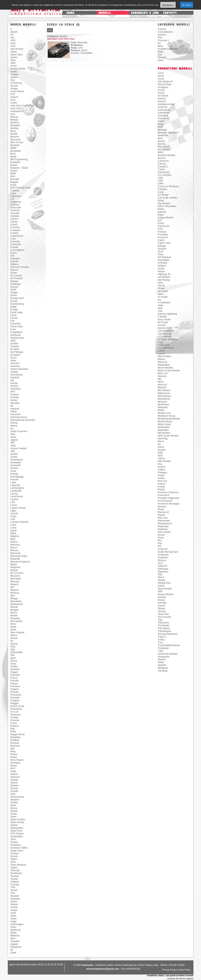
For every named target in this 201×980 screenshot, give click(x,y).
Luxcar (161, 350)
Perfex (161, 478)
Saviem (14, 785)
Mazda (14, 570)
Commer (15, 227)
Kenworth (15, 465)
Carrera (162, 163)
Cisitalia (14, 216)
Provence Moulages (169, 503)
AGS (13, 40)
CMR (160, 183)
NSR (160, 452)
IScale (161, 288)
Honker (14, 386)
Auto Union (16, 108)
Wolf (12, 938)
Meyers (14, 584)
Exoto (161, 223)
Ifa (11, 405)
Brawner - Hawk (19, 167)
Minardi (14, 589)
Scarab (14, 791)
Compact (15, 230)
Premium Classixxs (168, 492)
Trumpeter (163, 648)
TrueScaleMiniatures (169, 645)
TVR (12, 887)
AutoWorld (163, 112)
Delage (14, 281)
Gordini (14, 343)
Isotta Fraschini (18, 431)
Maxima (162, 376)
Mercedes (15, 578)
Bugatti (14, 182)
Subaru (14, 842)
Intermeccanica (18, 417)
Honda (14, 383)
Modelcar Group (166, 415)
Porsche (15, 720)
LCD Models (164, 336)
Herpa (161, 271)
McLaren (15, 575)
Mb (159, 379)
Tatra (13, 861)
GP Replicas (164, 257)
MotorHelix (164, 427)
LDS (12, 502)
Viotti (13, 912)
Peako (161, 475)
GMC (13, 340)
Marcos (14, 550)
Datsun (14, 269)
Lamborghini (17, 488)
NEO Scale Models (168, 435)
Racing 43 (163, 512)
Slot (160, 54)
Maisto (161, 359)
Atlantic (162, 98)
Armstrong (16, 82)
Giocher (162, 248)
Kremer (14, 479)
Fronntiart (163, 234)
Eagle (13, 306)
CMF (160, 180)
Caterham (15, 196)
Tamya (161, 608)
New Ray (163, 438)
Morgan (14, 609)
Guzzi (13, 357)
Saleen (14, 774)
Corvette (15, 241)
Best (160, 138)
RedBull (14, 740)
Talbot (13, 859)
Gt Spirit (14, 349)
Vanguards (164, 656)
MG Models (164, 390)
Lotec (13, 524)
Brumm (162, 158)
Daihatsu (15, 258)
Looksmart (163, 345)
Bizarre (162, 143)
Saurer (14, 782)
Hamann (15, 363)
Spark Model (165, 588)
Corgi (161, 192)
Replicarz (163, 529)
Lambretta (16, 490)
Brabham (15, 162)
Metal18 (162, 387)
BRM (13, 173)
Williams (15, 935)
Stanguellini (16, 827)
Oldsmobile (16, 652)
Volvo (13, 927)
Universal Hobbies (168, 653)
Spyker (14, 825)
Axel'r (161, 121)
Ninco (161, 441)
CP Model (163, 194)
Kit (159, 43)
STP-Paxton (17, 833)
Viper (13, 915)
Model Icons (164, 413)
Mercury (14, 581)
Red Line (163, 517)
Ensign (14, 309)
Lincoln (14, 513)
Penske (14, 691)
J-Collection (164, 302)
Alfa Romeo (16, 48)
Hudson (14, 394)
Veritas (14, 907)
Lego (160, 342)
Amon (13, 65)
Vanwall (14, 895)
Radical (14, 725)
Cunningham (17, 250)
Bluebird (15, 145)
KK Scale (163, 322)
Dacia (13, 252)
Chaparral (15, 201)
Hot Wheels (164, 277)
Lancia (14, 493)
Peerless (15, 686)
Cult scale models (167, 197)
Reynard (15, 745)
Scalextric (163, 557)
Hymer (14, 400)
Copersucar (16, 235)
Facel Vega (16, 312)
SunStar (162, 602)
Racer (161, 509)
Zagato (14, 944)
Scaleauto (163, 554)
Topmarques (164, 631)
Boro (13, 153)
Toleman (15, 870)
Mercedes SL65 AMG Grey (60, 39)
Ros (160, 543)
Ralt (12, 728)
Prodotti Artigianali (168, 48)
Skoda (13, 810)
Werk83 (162, 665)
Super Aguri (16, 850)
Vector (13, 901)
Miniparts (163, 407)
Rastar (161, 515)
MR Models (164, 432)
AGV (13, 46)
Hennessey (16, 374)
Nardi (13, 626)
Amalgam (163, 87)
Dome (13, 295)
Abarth (14, 31)
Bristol (13, 170)
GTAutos (162, 262)
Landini (14, 499)
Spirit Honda (17, 822)
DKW (13, 289)
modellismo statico (38, 13)
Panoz (13, 677)
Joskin (13, 456)
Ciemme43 (164, 172)
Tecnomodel (164, 616)
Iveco (13, 437)
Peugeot (15, 700)
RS (159, 546)
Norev (161, 447)
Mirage (14, 598)
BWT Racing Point (20, 187)
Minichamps (164, 396)
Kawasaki (15, 462)
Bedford (14, 122)
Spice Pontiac (18, 819)
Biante (161, 141)
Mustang (15, 618)
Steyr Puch (16, 830)
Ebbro (161, 209)
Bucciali (14, 179)
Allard (13, 51)
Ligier (13, 510)
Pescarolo (15, 694)
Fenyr (13, 315)
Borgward (15, 150)
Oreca (13, 660)
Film (160, 37)
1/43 (50, 30)
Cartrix (161, 169)
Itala (12, 434)
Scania (14, 788)
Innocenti (15, 414)
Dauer (13, 272)
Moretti (14, 606)
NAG (13, 623)
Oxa (160, 464)
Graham (14, 346)
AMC (13, 63)
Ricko (161, 537)
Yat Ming (162, 670)
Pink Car (162, 481)
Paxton (14, 683)
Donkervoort (17, 298)
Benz (13, 131)
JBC (12, 442)
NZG (160, 455)
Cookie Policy (184, 969)
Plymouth (15, 714)
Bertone (14, 136)
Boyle (13, 156)
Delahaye (15, 284)
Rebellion (15, 737)
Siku (160, 574)
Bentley (14, 128)
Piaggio (14, 703)
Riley (13, 751)
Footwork (15, 323)
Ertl (160, 220)
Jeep (13, 445)
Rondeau (15, 762)
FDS (160, 228)
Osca (13, 663)
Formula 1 (163, 40)
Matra (13, 564)
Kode (13, 471)
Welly (161, 662)
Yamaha (14, 941)
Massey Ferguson (20, 561)
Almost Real (164, 84)
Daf (12, 255)
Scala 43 (162, 549)
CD (12, 199)
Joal (160, 311)
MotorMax (163, 430)
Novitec (162, 449)
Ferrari (14, 318)
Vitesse (162, 659)
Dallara (14, 264)
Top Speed (164, 628)
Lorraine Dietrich (19, 522)
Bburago (162, 129)
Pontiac (14, 717)
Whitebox (163, 667)
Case (13, 193)
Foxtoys (162, 231)
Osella (13, 666)
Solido (161, 585)
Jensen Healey (18, 448)
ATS (12, 94)
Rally (160, 51)
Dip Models (164, 203)
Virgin (13, 918)
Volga (13, 921)
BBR (160, 126)
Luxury (161, 353)
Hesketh (15, 377)
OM (12, 655)
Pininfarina (16, 708)
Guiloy (161, 268)
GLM (160, 251)
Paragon (162, 472)
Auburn (14, 97)
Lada (13, 482)
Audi (12, 99)
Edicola (162, 211)
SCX (160, 563)
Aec (12, 37)
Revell (161, 534)
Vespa (13, 910)
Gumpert (15, 354)
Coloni (13, 224)
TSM (160, 650)
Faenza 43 (163, 226)
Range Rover (17, 734)
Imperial (14, 408)
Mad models (164, 356)
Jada (160, 305)
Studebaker (16, 836)
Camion (162, 29)
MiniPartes (163, 404)
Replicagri (163, 526)
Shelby (14, 802)
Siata (13, 805)
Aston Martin (17, 91)
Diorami (162, 34)
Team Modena (18, 864)
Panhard (15, 674)
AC (12, 34)
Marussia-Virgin (18, 555)
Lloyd (13, 516)
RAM (13, 731)
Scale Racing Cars (168, 551)
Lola (12, 519)
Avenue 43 (164, 118)
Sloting (161, 580)
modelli (105, 12)
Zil (11, 949)
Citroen (14, 218)
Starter (161, 600)
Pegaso (14, 689)
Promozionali (165, 500)
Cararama (163, 160)
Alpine (13, 57)
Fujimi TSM (164, 243)
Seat (13, 793)
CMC (160, 177)
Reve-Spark (164, 532)
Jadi (160, 308)
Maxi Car (163, 373)
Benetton (15, 125)
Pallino (161, 469)
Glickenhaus (17, 337)
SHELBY (162, 566)
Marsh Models (165, 367)
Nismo (13, 635)
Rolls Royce (16, 759)
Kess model (164, 319)
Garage (162, 245)
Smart (13, 813)
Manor (13, 541)
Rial (12, 748)
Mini (12, 595)
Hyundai (15, 403)
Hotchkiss (15, 388)
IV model (162, 296)
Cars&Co (163, 166)
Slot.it (161, 577)
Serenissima (17, 796)
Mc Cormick (16, 572)
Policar (161, 483)
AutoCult (162, 107)
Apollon (14, 74)
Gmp (160, 254)
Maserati (15, 558)
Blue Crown (16, 142)
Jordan (14, 454)
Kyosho (162, 325)
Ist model (163, 291)
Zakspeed (15, 946)
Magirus (14, 536)
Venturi (14, 904)
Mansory (15, 544)
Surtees (14, 853)
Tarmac (162, 611)
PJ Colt (14, 711)
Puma (13, 723)
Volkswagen (16, 924)
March (13, 547)
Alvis (13, 60)
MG (12, 587)
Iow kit (161, 285)
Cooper (14, 233)
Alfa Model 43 (165, 81)
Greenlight (163, 260)
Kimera (14, 468)
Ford (13, 329)
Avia (12, 114)
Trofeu (161, 639)
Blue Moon (164, 146)
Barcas (14, 116)
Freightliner (16, 332)
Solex (13, 816)
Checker (15, 204)
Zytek (13, 952)
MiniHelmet (164, 398)
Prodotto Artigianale (168, 498)
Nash (13, 629)
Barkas (14, 119)
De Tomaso (16, 278)
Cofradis (162, 189)
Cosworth (15, 244)
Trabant (14, 881)
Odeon (161, 458)
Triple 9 (162, 636)
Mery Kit (162, 384)
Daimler (14, 261)
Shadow (14, 799)
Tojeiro (14, 867)
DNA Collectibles (167, 206)
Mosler (14, 615)
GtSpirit (162, 265)
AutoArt (162, 101)
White (13, 932)
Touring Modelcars (168, 633)
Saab (13, 771)
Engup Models (166, 217)
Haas (13, 360)
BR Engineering (19, 159)
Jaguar (14, 439)
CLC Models (164, 175)
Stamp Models (166, 594)
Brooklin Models (166, 155)
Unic (12, 893)
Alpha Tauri (16, 54)
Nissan (14, 638)
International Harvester (22, 420)
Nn (12, 640)
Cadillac (14, 190)
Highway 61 (164, 274)
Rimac (13, 754)
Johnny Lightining (167, 313)
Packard (15, 669)
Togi (160, 619)
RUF (13, 768)
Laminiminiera (165, 330)
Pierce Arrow (17, 706)
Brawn (13, 165)
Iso (12, 428)
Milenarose (164, 393)
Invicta (14, 422)
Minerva (14, 592)
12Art (161, 73)
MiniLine (162, 401)
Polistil (161, 486)
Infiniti (13, 411)
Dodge (14, 292)
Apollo (13, 71)
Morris (13, 612)
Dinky (161, 200)
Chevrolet (15, 207)
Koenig (14, 473)
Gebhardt (15, 335)
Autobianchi (16, 111)
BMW (13, 148)
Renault (14, 742)
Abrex (161, 75)
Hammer (15, 366)
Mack (13, 533)
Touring (14, 876)
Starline (162, 597)
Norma (14, 643)
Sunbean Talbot (18, 847)
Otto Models (164, 461)
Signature (163, 571)
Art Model (163, 95)
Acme (161, 78)
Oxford (161, 466)
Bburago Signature (168, 132)
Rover (13, 765)
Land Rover (16, 496)
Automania (164, 109)
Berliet (13, 133)
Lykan (13, 530)
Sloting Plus (164, 583)
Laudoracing (164, 333)
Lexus (13, 505)
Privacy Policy (169, 969)
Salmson (15, 776)
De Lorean (16, 275)
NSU (13, 646)
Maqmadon (164, 364)
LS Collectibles (166, 347)
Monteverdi (16, 604)
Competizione (165, 31)
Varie (160, 60)
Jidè (12, 451)
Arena (161, 92)
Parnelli (14, 680)
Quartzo (162, 506)
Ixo (159, 299)
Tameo (161, 605)
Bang (160, 124)
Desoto (14, 286)
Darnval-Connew (19, 267)
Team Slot (163, 614)
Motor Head (164, 424)
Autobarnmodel (166, 104)
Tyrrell (13, 890)
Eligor (161, 214)
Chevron (15, 210)
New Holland (17, 632)
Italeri (161, 294)
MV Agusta (16, 621)
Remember (164, 520)
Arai (12, 80)
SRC (160, 591)
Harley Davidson (19, 369)
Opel (13, 657)
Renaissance (165, 523)
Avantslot (163, 115)
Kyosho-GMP (165, 328)
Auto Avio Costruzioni (22, 105)
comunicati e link (145, 12)
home (70, 12)
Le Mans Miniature (168, 339)
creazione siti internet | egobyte (180, 979)
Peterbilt (15, 697)
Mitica (161, 410)
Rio (160, 540)
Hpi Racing (164, 279)
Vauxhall (15, 898)
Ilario (160, 282)
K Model (162, 316)
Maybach (15, 567)
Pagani (14, 672)
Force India (16, 326)
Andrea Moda (17, 68)
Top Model (163, 625)
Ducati (13, 301)
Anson (161, 90)
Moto (160, 46)
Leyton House (18, 507)
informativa (168, 4)
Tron (160, 642)
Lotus (13, 527)
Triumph (14, 884)
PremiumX (163, 495)
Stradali (162, 57)
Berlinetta (163, 135)
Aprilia (13, 77)
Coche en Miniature (168, 186)
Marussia (15, 553)
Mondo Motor (165, 421)
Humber (14, 397)
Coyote (14, 247)
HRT (12, 391)
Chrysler (15, 213)
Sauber (14, 779)
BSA (12, 176)
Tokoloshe (163, 622)
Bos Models (164, 149)
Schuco (162, 560)
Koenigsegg (16, 476)
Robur (13, 757)
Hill (12, 380)
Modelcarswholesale (169, 418)
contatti (170, 12)
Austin (13, 102)
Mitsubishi (15, 601)
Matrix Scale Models (169, 370)
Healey (14, 371)
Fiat (12, 320)
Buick (13, 184)
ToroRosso (16, 873)
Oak (12, 649)
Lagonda (15, 485)
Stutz (13, 839)
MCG (160, 381)
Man (12, 538)
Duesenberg (17, 303)
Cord (13, 238)
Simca (13, 808)
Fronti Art (163, 237)
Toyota (14, 878)
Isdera (13, 425)
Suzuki (14, 856)
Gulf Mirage (16, 352)
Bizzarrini (15, 139)
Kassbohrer (16, 459)
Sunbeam (15, 844)
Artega (14, 88)
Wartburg (15, 929)
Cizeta (13, 221)
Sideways (163, 568)
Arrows (14, 85)
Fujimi (161, 240)
